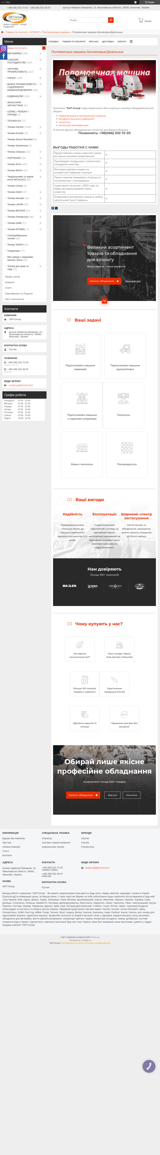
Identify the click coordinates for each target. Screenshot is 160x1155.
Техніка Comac (15, 185)
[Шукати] (111, 20)
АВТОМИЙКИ (14, 53)
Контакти (131, 793)
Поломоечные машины (56, 32)
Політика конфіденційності (98, 941)
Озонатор (47, 837)
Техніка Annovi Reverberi (20, 139)
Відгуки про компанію (13, 837)
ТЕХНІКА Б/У (14, 120)
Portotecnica (87, 845)
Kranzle (85, 841)
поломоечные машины (92, 115)
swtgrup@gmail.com (21, 385)
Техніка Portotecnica (17, 217)
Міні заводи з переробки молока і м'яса (20, 258)
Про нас (93, 41)
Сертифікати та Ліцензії (19, 293)
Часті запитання (14, 299)
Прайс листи (12, 276)
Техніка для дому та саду (18, 267)
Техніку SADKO (15, 244)
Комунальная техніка (53, 845)
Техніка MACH (14, 170)
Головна (53, 41)
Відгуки (112, 793)
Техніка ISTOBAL (16, 229)
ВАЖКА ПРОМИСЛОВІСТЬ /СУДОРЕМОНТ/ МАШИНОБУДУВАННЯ (22, 87)
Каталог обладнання (102, 281)
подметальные (67, 115)
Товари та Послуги (73, 41)
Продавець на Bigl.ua (80, 938)
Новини (9, 282)
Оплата (122, 41)
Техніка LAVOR (15, 204)
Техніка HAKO (14, 192)
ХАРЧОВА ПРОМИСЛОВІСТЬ (17, 70)
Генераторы (13, 250)
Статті (8, 287)
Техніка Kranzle (15, 133)
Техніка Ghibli (14, 223)
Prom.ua (95, 935)
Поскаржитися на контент (73, 941)
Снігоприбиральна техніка (17, 237)
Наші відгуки (133, 281)
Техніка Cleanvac (16, 151)
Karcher (85, 837)
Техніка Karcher (15, 127)
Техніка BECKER (16, 210)
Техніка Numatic (15, 198)
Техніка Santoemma (17, 145)
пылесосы (65, 122)
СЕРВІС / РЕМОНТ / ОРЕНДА (18, 113)
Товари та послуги (16, 32)
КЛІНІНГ (35, 32)
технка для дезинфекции (73, 125)
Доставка (108, 41)
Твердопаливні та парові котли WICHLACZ (20, 178)
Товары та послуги (16, 48)
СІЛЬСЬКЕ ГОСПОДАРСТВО (16, 61)
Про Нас (6, 841)
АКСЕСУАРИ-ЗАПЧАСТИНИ (15, 104)
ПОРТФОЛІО (14, 158)
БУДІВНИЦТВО (15, 96)
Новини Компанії (11, 845)
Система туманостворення (56, 841)
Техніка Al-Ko (14, 164)
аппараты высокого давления (76, 118)
